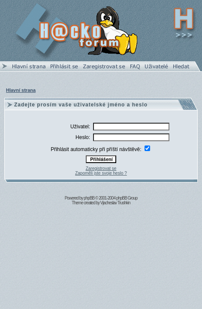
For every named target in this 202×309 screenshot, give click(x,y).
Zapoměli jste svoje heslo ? (101, 173)
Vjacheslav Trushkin (115, 202)
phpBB (89, 198)
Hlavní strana (21, 90)
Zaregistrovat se (101, 168)
